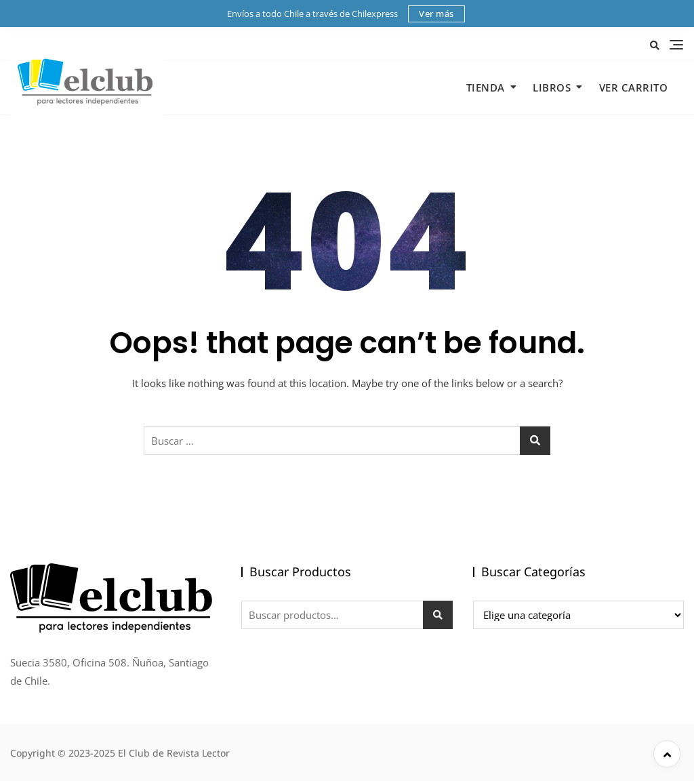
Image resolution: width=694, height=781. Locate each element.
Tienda (485, 87)
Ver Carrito (633, 87)
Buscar (438, 615)
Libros (552, 87)
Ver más (436, 13)
